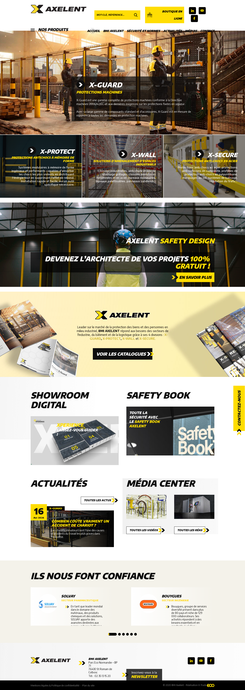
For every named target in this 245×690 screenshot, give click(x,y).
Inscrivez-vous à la (144, 675)
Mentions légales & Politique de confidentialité (55, 685)
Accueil (93, 31)
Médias (191, 31)
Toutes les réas (189, 530)
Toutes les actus (97, 500)
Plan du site (88, 685)
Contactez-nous (239, 408)
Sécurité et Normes (143, 31)
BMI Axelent (113, 31)
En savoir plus (195, 277)
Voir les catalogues (121, 354)
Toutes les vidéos (143, 530)
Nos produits (49, 29)
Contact (207, 31)
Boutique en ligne (164, 15)
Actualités (172, 31)
